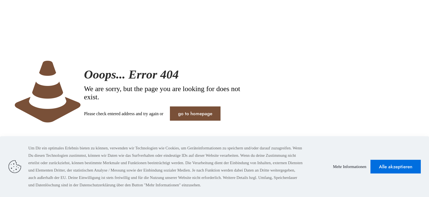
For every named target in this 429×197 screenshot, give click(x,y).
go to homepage (195, 113)
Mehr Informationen (349, 166)
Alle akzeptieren (395, 166)
